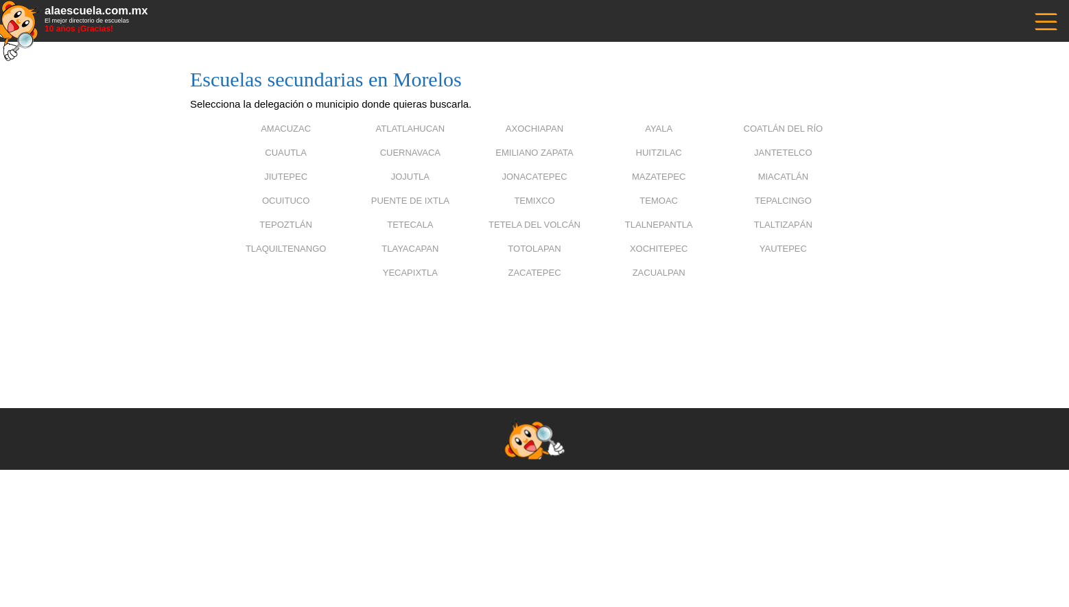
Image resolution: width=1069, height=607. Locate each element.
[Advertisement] (534, 325)
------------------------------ (1045, 20)
